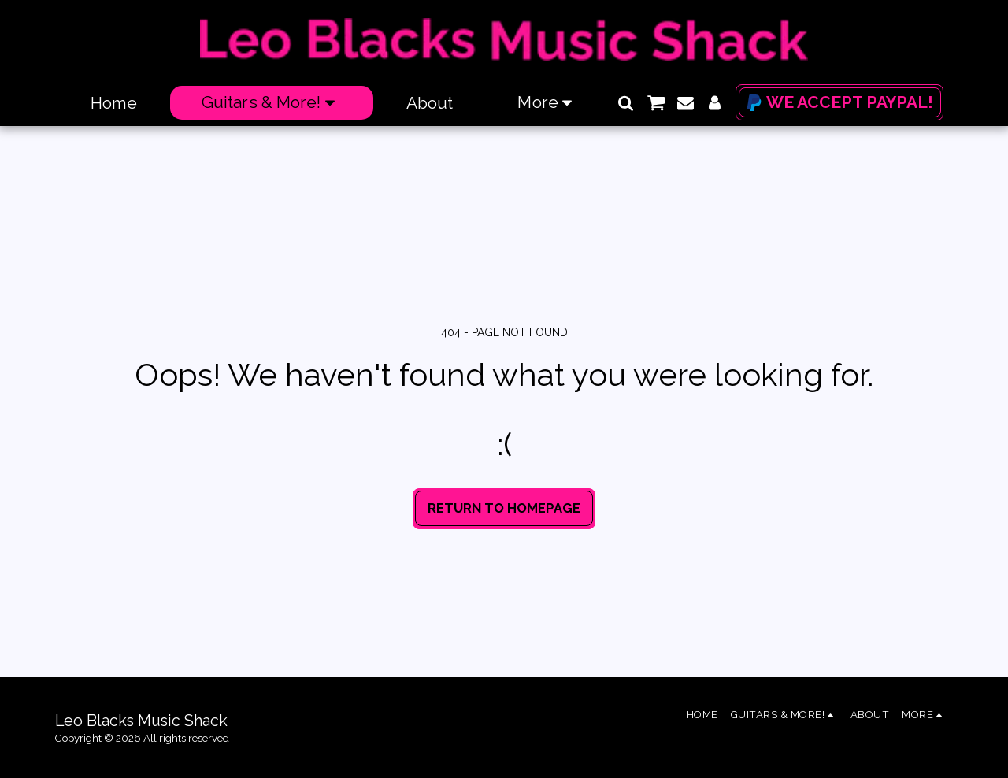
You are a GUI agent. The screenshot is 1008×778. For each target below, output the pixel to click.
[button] (625, 102)
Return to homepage (504, 508)
